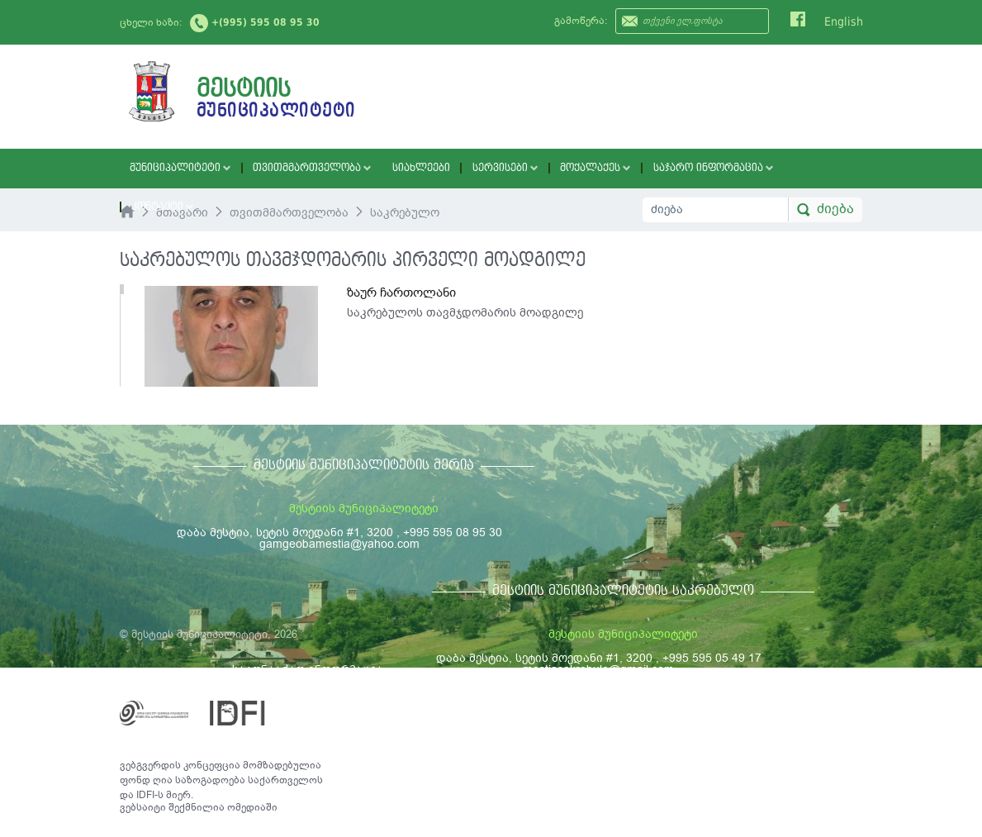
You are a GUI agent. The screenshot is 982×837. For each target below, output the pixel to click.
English (843, 21)
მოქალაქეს (549, 168)
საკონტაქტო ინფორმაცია (307, 670)
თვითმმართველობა (293, 168)
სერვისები (467, 168)
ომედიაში (252, 807)
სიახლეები (392, 168)
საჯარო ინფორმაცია (658, 168)
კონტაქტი (762, 168)
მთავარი (182, 213)
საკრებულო (404, 213)
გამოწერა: (580, 20)
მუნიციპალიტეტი (174, 168)
